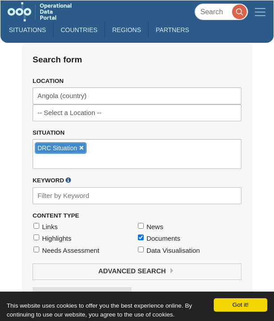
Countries (79, 29)
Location (48, 81)
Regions (126, 29)
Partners (172, 29)
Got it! (240, 304)
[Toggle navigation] (260, 12)
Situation (49, 132)
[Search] (221, 12)
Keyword (52, 180)
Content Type (56, 215)
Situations (27, 29)
